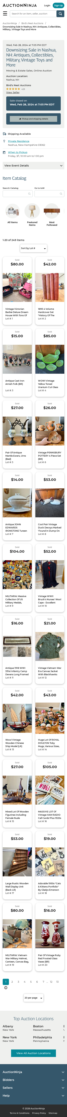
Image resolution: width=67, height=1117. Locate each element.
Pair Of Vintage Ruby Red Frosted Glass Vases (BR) (49, 958)
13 (57, 981)
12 (51, 981)
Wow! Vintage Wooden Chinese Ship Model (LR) (14, 743)
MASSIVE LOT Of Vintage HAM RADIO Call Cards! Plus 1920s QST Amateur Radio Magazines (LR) (49, 818)
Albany (8, 1026)
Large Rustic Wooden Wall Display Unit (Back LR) (17, 886)
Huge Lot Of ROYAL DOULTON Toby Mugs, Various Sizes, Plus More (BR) (48, 744)
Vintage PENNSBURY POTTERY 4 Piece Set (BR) (49, 455)
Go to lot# (39, 188)
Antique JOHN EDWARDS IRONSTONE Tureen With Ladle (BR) (16, 529)
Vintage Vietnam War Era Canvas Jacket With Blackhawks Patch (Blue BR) (49, 673)
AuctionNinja (10, 23)
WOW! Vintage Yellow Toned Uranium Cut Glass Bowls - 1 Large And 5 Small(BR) (49, 387)
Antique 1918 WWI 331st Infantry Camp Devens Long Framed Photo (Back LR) (17, 673)
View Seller (12, 92)
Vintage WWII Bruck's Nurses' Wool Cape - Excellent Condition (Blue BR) (49, 601)
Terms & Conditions (19, 1113)
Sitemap (53, 1113)
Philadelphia (42, 1037)
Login (47, 5)
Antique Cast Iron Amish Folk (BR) (14, 382)
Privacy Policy (39, 1113)
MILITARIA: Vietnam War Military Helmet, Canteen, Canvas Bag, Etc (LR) (17, 960)
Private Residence (18, 141)
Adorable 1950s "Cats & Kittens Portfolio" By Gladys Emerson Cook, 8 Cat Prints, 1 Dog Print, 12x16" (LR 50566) (49, 891)
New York (10, 1037)
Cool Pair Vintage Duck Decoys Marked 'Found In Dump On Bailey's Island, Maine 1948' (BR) (49, 531)
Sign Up (58, 5)
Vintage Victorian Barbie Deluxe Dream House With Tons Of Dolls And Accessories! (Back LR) (16, 317)
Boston (38, 1026)
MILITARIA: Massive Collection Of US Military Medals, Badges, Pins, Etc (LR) (17, 601)
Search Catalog (10, 188)
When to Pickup (17, 152)
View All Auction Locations (33, 1053)
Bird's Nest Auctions (32, 23)
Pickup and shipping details (33, 119)
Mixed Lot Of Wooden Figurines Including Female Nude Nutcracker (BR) (17, 816)
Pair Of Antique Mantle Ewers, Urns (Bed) (15, 455)
